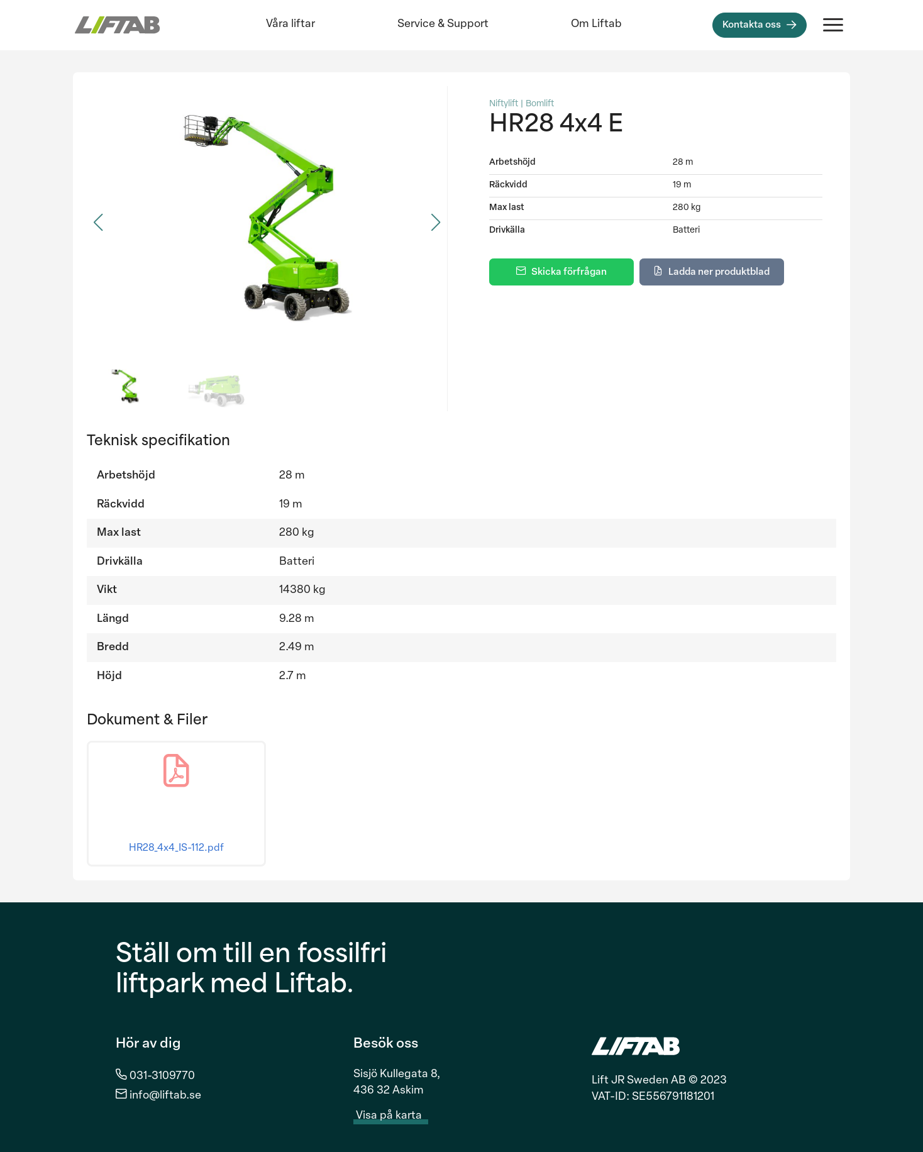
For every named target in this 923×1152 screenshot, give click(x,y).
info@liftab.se (165, 1095)
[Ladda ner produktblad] (711, 271)
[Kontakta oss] (759, 25)
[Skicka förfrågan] (561, 271)
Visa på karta (396, 1116)
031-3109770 (162, 1076)
